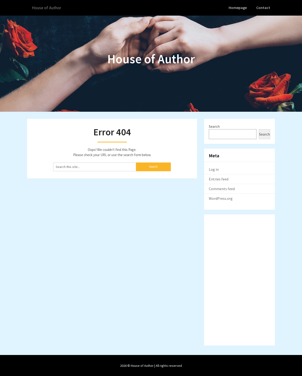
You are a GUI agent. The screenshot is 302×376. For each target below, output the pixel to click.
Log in (214, 169)
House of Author (48, 8)
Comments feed (222, 188)
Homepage (238, 7)
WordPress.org (221, 198)
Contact (263, 7)
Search (214, 126)
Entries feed (218, 178)
